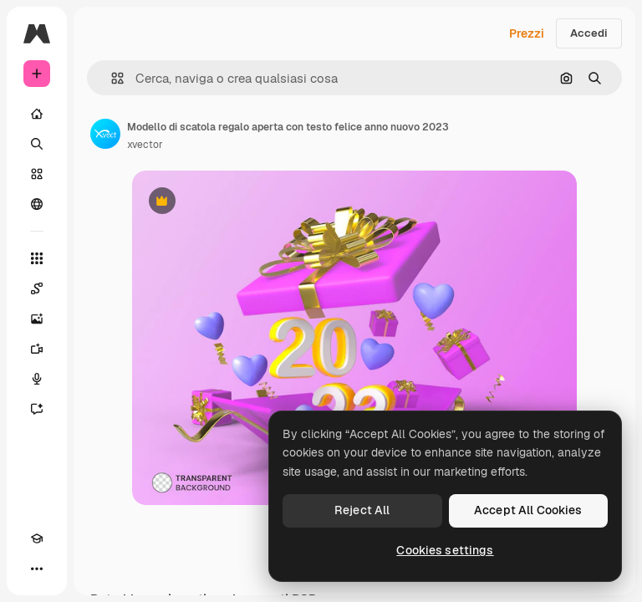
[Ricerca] (36, 143)
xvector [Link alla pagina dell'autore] (145, 144)
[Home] (36, 113)
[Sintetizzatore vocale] (36, 378)
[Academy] (36, 538)
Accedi (589, 33)
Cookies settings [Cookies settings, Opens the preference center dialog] (444, 550)
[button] (111, 78)
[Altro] (36, 568)
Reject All (362, 510)
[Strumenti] (36, 258)
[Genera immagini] (36, 318)
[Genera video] (36, 348)
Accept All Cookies (528, 510)
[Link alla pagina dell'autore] (105, 134)
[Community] (36, 204)
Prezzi (526, 33)
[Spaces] (36, 288)
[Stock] (36, 174)
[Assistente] (36, 408)
